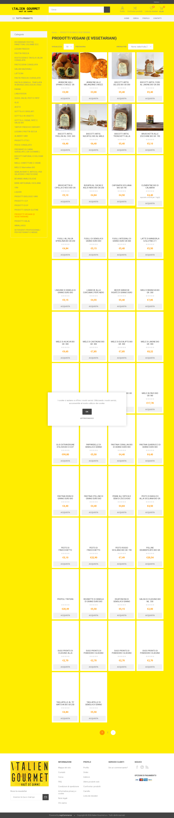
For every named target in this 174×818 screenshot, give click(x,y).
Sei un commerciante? (118, 767)
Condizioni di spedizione (68, 786)
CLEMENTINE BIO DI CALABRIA (150, 186)
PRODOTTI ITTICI (22, 140)
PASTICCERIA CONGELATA (26, 64)
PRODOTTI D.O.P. (21, 205)
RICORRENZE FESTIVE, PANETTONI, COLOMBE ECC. (27, 43)
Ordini (85, 772)
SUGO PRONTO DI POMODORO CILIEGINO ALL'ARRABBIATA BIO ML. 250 (122, 654)
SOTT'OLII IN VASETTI (24, 116)
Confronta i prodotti (134, 11)
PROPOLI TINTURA (65, 599)
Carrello (86, 791)
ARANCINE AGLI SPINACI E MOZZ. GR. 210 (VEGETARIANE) (65, 84)
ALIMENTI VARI (21, 136)
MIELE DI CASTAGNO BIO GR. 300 (93, 343)
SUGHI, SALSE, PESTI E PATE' (27, 98)
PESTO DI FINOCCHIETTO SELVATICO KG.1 (93, 550)
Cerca (136, 18)
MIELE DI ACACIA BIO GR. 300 (65, 343)
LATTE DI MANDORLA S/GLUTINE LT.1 (150, 239)
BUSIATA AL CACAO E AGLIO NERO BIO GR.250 (93, 186)
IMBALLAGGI (20, 225)
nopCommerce (65, 815)
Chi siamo (62, 803)
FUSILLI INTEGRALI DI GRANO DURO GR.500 (121, 239)
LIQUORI (18, 192)
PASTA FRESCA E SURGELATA (28, 78)
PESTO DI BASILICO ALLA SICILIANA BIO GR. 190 (150, 498)
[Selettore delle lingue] (158, 2)
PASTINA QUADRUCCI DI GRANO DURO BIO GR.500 (150, 447)
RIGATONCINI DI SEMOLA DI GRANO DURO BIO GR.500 (121, 601)
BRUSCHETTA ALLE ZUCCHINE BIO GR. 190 (150, 135)
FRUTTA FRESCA (22, 53)
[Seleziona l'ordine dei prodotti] (140, 47)
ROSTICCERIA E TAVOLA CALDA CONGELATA (29, 59)
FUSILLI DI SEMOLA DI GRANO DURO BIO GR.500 (93, 240)
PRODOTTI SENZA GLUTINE (26, 210)
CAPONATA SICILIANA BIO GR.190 (121, 186)
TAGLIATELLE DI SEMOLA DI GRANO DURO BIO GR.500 (93, 704)
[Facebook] (137, 767)
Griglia (157, 47)
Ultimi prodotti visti (91, 782)
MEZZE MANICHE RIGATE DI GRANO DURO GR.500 (121, 292)
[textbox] (76, 10)
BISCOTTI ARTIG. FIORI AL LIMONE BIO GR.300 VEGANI (150, 84)
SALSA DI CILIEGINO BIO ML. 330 (150, 600)
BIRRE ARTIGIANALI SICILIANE (28, 183)
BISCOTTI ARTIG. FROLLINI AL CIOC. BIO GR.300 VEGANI (65, 136)
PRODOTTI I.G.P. (21, 201)
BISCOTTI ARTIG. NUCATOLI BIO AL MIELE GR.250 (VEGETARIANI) (93, 136)
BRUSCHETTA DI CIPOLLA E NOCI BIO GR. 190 (65, 187)
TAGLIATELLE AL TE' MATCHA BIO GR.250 (65, 703)
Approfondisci (87, 418)
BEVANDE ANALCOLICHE (25, 179)
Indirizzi (86, 777)
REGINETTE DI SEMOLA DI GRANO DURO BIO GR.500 (94, 601)
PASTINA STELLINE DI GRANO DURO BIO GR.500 (93, 498)
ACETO (18, 107)
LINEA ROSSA (20, 93)
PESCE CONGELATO (23, 145)
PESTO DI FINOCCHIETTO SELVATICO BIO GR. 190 (65, 550)
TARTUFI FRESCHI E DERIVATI (27, 127)
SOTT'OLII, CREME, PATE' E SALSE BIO (26, 121)
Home (126, 18)
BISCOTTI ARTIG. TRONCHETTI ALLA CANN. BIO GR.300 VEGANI (121, 137)
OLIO (17, 102)
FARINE (18, 89)
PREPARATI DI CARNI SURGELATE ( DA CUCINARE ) (27, 150)
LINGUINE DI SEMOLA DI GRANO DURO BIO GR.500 (65, 292)
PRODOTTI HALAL (22, 221)
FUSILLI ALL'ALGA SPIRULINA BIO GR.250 (65, 239)
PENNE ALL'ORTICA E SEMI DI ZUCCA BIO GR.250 (122, 498)
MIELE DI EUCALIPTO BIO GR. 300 (122, 343)
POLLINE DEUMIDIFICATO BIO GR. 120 (150, 550)
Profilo (122, 11)
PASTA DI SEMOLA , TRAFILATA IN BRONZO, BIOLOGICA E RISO (28, 83)
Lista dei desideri (90, 796)
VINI (16, 187)
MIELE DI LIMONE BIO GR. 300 (150, 343)
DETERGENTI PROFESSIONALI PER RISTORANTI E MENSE (27, 231)
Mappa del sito (64, 767)
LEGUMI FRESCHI (22, 49)
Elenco (162, 47)
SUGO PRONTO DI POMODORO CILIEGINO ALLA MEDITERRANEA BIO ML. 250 (93, 654)
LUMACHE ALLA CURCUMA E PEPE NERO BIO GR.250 (93, 292)
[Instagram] (142, 767)
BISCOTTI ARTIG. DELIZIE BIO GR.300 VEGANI (121, 84)
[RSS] (147, 767)
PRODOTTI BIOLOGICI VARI (26, 196)
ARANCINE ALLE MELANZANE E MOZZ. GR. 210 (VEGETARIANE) (93, 84)
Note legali (62, 798)
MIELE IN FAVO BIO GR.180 (150, 394)
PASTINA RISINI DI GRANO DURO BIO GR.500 (65, 498)
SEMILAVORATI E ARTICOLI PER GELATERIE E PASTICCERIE (28, 173)
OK (87, 412)
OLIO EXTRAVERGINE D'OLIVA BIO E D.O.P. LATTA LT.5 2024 (65, 447)
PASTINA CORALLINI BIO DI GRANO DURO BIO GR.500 (122, 447)
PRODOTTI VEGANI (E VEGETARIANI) (25, 215)
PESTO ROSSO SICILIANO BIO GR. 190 (122, 549)
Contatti (157, 18)
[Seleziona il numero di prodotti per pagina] (69, 47)
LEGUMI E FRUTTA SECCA (26, 131)
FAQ (60, 782)
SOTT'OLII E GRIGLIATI (24, 111)
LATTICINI (19, 73)
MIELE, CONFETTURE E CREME (28, 163)
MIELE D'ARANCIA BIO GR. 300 (150, 291)
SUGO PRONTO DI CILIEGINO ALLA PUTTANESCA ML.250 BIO (65, 654)
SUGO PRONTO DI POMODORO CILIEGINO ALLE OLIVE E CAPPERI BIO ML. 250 (150, 654)
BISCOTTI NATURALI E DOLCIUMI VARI (29, 157)
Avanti (113, 732)
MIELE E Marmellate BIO (25, 167)
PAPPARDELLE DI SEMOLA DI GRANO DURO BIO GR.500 (93, 447)
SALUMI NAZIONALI (23, 69)
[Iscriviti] (26, 797)
